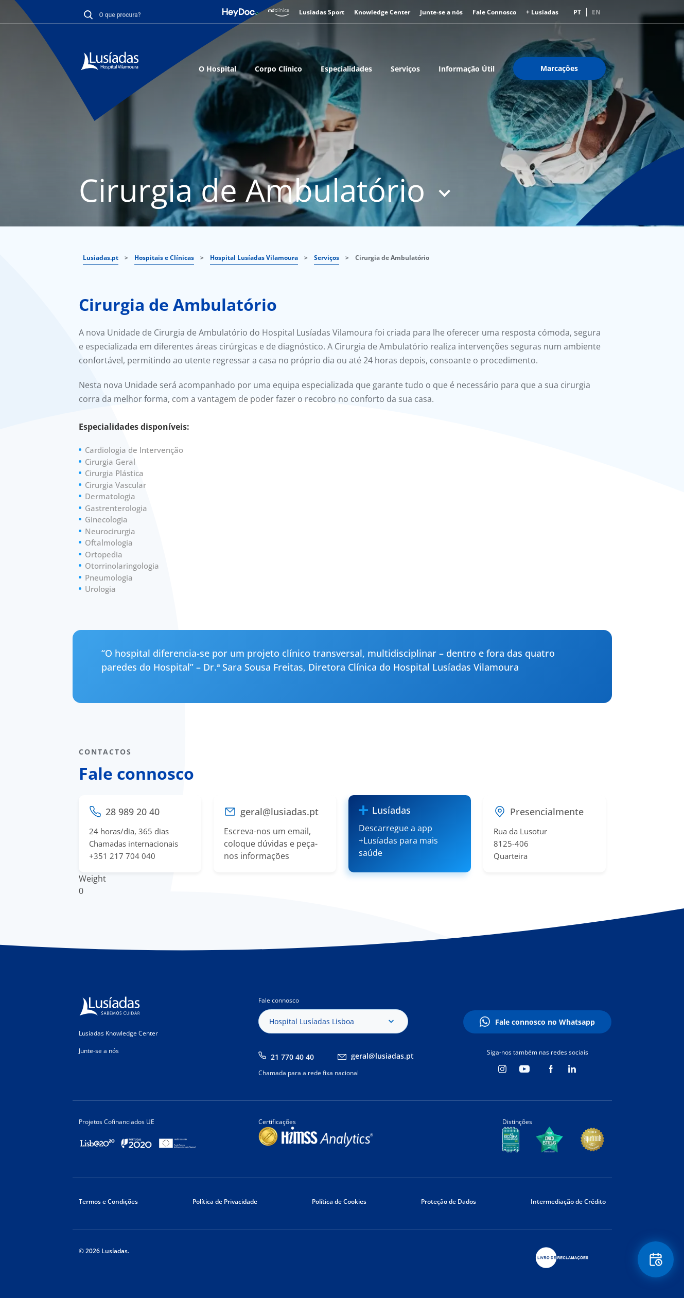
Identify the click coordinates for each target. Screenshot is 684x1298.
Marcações (559, 68)
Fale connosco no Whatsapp (545, 1022)
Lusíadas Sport (321, 12)
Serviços (405, 69)
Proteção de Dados (448, 1201)
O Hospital (217, 69)
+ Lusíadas (542, 12)
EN (596, 12)
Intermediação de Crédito (568, 1201)
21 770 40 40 (292, 1057)
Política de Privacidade (224, 1201)
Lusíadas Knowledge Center (118, 1033)
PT (577, 12)
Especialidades (346, 69)
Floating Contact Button (655, 1259)
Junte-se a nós (441, 12)
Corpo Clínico (278, 69)
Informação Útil (467, 69)
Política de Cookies (339, 1201)
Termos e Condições (108, 1201)
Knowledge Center (382, 12)
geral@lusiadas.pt (382, 1056)
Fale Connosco (494, 12)
